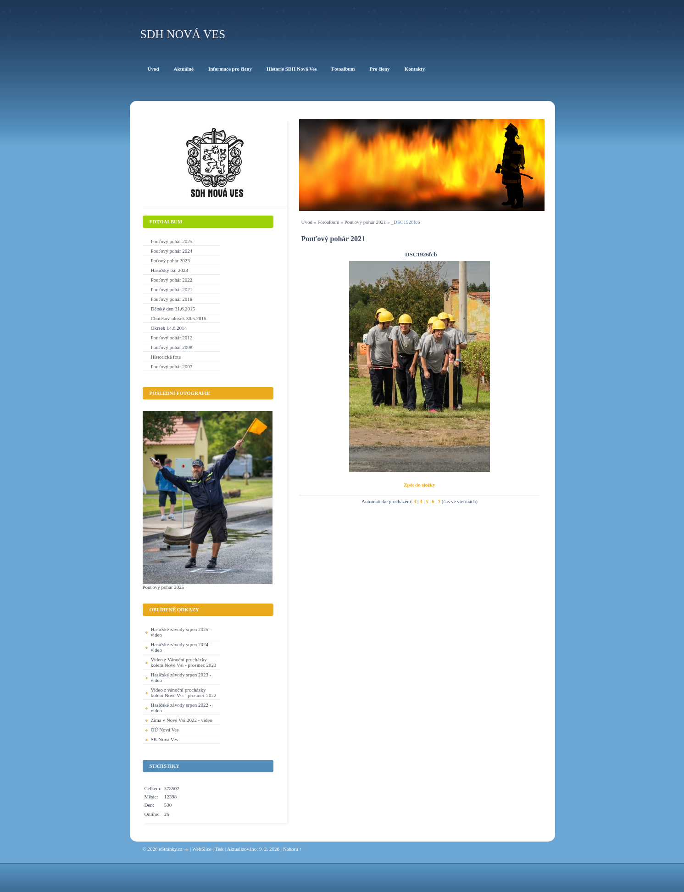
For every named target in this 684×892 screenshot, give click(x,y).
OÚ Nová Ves (165, 729)
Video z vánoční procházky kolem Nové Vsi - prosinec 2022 (184, 692)
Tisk (219, 849)
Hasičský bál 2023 (169, 270)
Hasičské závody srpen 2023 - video (181, 677)
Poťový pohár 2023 (170, 260)
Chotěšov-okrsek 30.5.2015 (178, 318)
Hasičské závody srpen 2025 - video (181, 631)
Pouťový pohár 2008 (172, 347)
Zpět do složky (419, 485)
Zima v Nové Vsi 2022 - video (181, 720)
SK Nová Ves (164, 739)
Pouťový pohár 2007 (172, 366)
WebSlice (201, 849)
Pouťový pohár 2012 (172, 337)
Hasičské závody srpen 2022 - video (181, 707)
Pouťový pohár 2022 (172, 280)
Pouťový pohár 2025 (172, 241)
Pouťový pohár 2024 (172, 251)
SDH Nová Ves (183, 34)
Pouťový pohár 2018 (172, 299)
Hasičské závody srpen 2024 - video (181, 647)
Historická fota (166, 357)
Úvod (306, 222)
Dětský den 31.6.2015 (173, 308)
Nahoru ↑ (292, 849)
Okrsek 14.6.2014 (169, 328)
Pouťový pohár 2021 (365, 222)
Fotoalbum (328, 222)
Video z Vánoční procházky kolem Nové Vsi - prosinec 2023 (184, 662)
